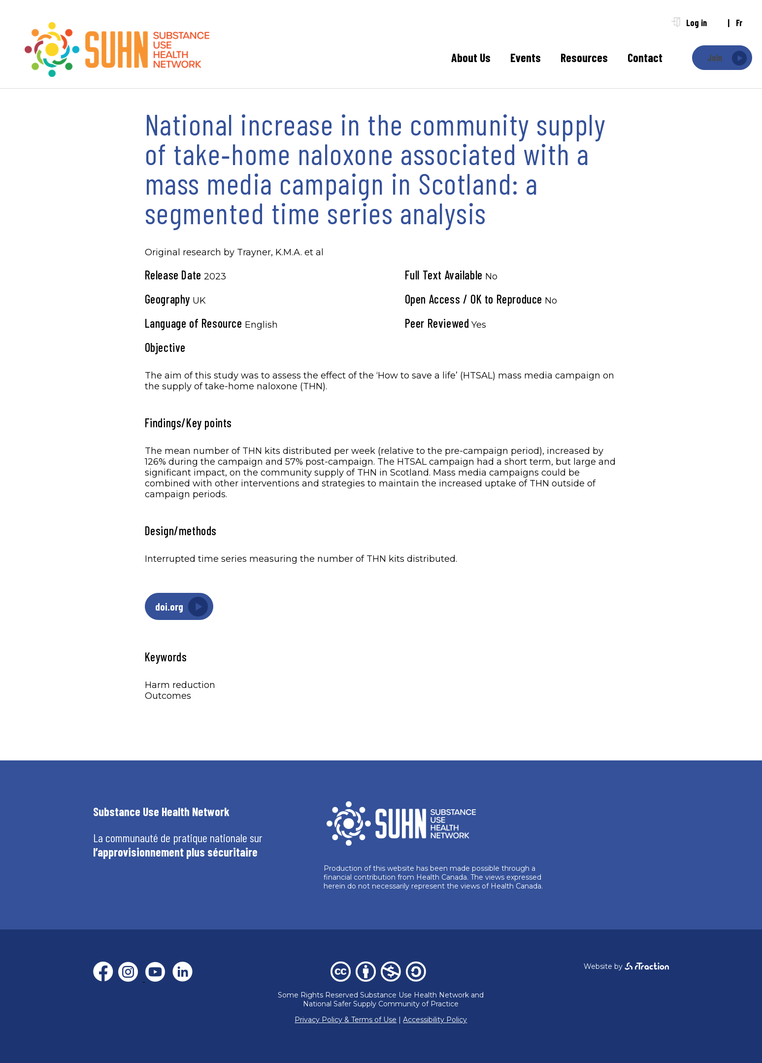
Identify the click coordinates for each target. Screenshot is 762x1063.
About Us (471, 57)
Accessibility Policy (435, 1019)
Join (714, 57)
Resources (584, 57)
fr (739, 22)
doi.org (169, 606)
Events (525, 57)
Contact (645, 57)
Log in (696, 22)
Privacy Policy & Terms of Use (346, 1019)
